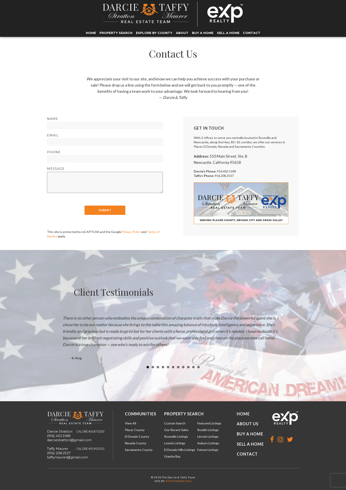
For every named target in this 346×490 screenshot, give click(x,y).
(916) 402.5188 (58, 436)
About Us (247, 423)
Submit (105, 210)
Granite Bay (172, 456)
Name (52, 119)
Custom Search (174, 423)
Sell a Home (228, 33)
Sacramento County (138, 450)
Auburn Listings (208, 443)
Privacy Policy (131, 232)
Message (56, 169)
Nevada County (135, 443)
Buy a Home (202, 33)
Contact (251, 33)
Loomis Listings (174, 443)
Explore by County (154, 33)
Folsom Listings (207, 450)
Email (53, 135)
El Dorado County (137, 436)
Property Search (116, 33)
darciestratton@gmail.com (69, 440)
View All (130, 423)
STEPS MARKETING (178, 481)
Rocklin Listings (208, 430)
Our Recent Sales (176, 430)
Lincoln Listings (207, 436)
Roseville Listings (176, 436)
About (182, 33)
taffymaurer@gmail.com (67, 457)
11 (198, 367)
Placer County (135, 430)
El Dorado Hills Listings (179, 450)
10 (193, 367)
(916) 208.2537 (59, 453)
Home (91, 33)
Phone (54, 152)
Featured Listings (209, 423)
